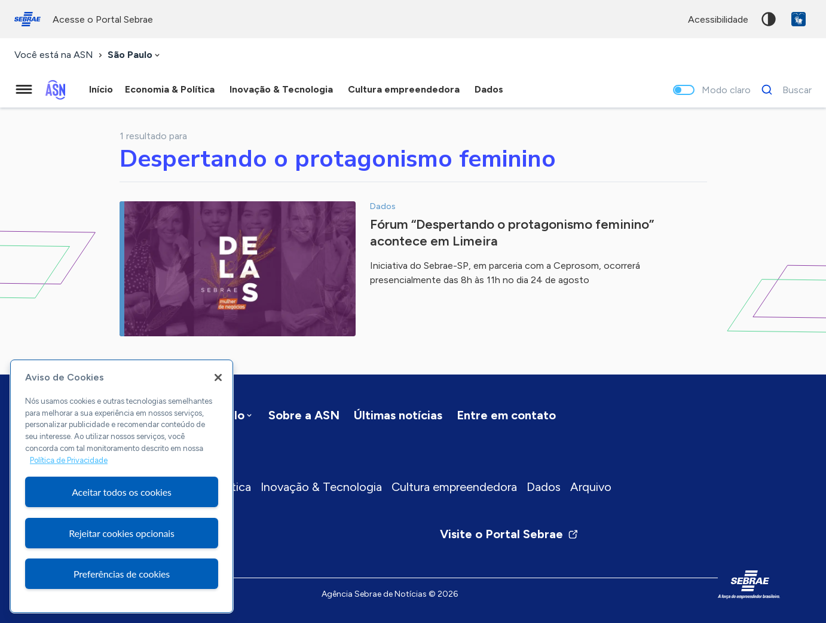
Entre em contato (506, 415)
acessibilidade (718, 19)
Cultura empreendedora (454, 487)
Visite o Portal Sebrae (509, 534)
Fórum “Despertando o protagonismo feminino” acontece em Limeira (512, 232)
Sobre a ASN (303, 415)
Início (101, 89)
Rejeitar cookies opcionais (122, 533)
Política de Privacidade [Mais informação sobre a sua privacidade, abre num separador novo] (69, 460)
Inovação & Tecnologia (321, 487)
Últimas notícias (398, 415)
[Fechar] (218, 377)
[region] (122, 486)
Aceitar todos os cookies (122, 492)
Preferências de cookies (122, 573)
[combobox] (135, 55)
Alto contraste (768, 19)
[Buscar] (783, 90)
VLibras (798, 19)
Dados (544, 487)
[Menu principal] (23, 89)
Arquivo (590, 487)
